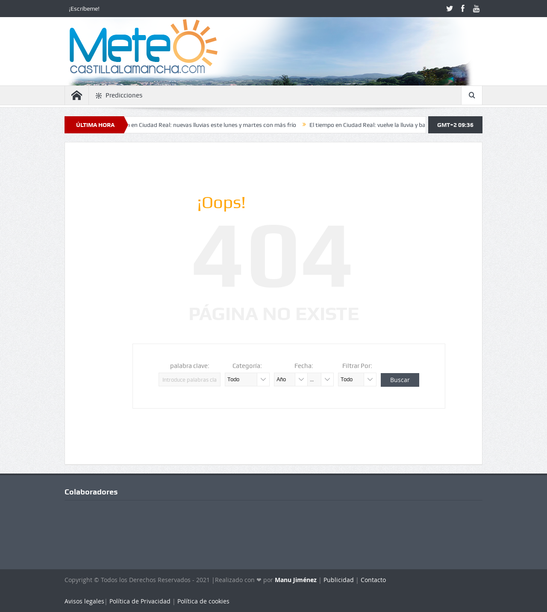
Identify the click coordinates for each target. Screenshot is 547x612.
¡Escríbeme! (84, 8)
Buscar (400, 380)
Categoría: (247, 366)
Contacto (373, 580)
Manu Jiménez (296, 580)
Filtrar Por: (357, 366)
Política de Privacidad (140, 601)
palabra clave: (189, 366)
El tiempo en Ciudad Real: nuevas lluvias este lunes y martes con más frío (204, 124)
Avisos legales (84, 601)
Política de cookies (203, 601)
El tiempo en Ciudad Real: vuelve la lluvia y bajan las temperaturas (399, 124)
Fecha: (303, 366)
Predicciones (118, 95)
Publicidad (338, 580)
